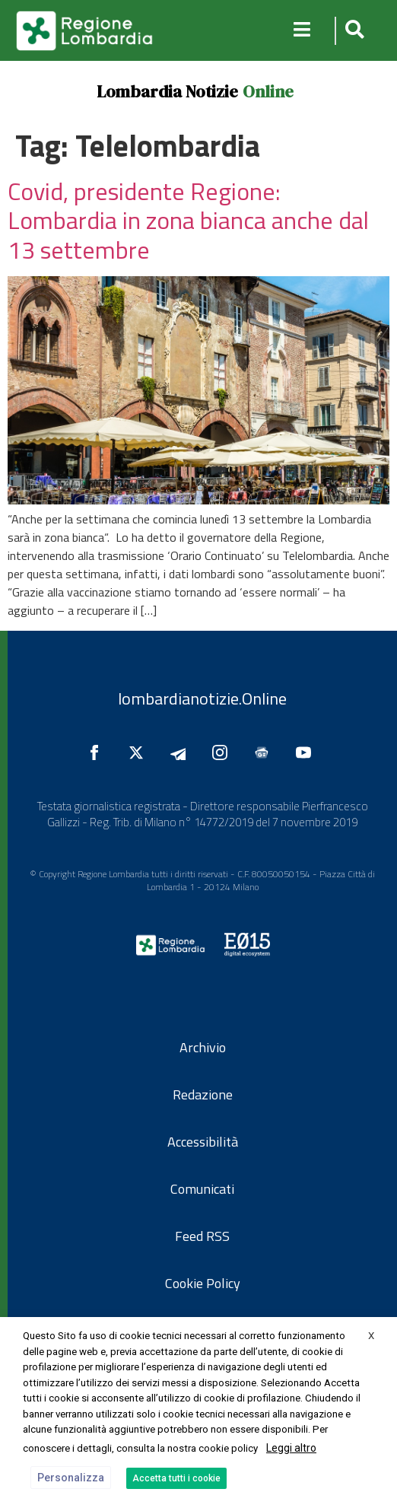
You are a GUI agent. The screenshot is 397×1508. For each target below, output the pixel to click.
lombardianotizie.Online (202, 698)
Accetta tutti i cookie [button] (176, 1478)
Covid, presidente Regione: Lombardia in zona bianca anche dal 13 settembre (188, 220)
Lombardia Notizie (167, 91)
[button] (352, 31)
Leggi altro (291, 1448)
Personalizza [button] (70, 1477)
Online (268, 91)
